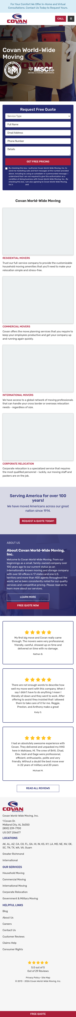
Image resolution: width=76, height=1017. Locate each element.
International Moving (15, 885)
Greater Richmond (13, 853)
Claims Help (9, 942)
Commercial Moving (14, 879)
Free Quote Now (28, 605)
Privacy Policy (35, 184)
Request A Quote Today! (38, 521)
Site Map (46, 977)
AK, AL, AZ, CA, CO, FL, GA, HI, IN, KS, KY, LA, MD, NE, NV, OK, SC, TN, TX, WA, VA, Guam (37, 846)
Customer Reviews (13, 936)
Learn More (28, 597)
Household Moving (13, 873)
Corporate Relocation (15, 892)
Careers (7, 923)
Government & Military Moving (20, 898)
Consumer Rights (13, 949)
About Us (8, 917)
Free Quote (38, 1013)
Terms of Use (19, 184)
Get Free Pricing (38, 161)
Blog (5, 911)
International (10, 860)
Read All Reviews (38, 788)
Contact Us (9, 930)
